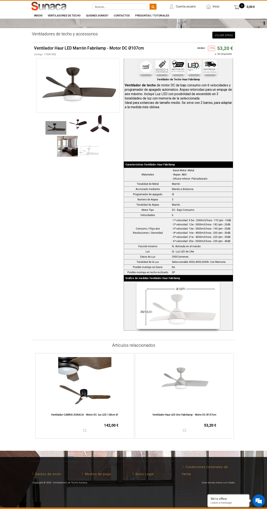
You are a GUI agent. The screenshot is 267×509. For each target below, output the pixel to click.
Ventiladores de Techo (64, 15)
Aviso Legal (144, 474)
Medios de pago (98, 474)
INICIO (38, 15)
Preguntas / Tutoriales (152, 15)
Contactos (122, 15)
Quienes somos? (97, 15)
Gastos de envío (48, 474)
